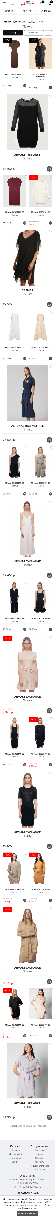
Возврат (39, 1158)
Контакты (39, 1162)
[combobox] (48, 32)
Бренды (27, 11)
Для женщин (15, 1154)
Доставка (39, 1150)
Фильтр (13, 32)
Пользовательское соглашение (39, 1168)
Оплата (39, 1154)
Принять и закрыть (27, 1213)
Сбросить (34, 32)
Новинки (9, 11)
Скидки (46, 11)
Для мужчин (15, 1158)
